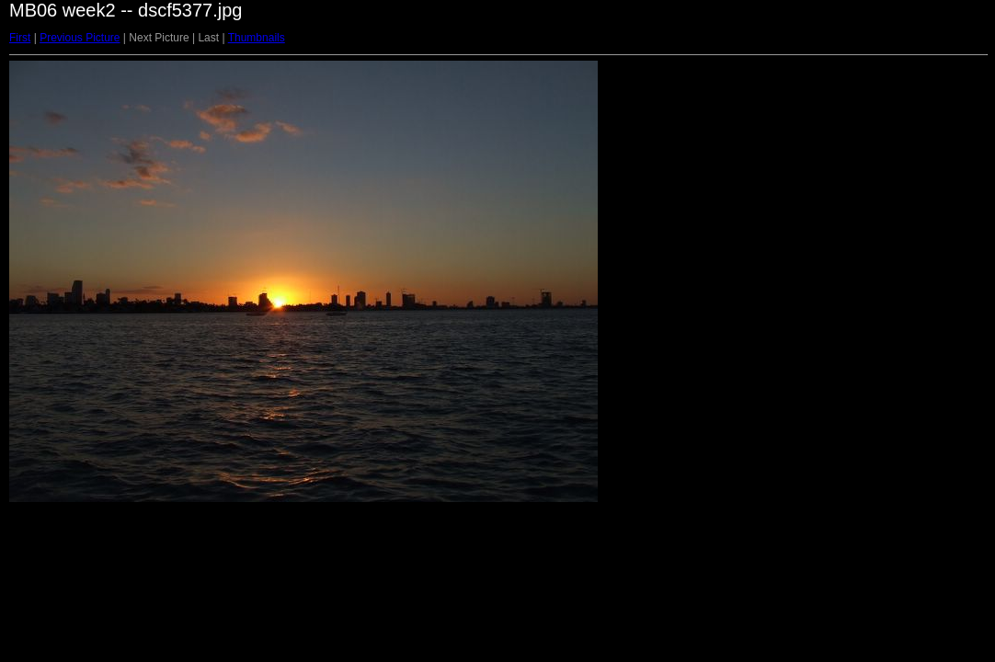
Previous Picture (80, 37)
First (19, 37)
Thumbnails (256, 37)
